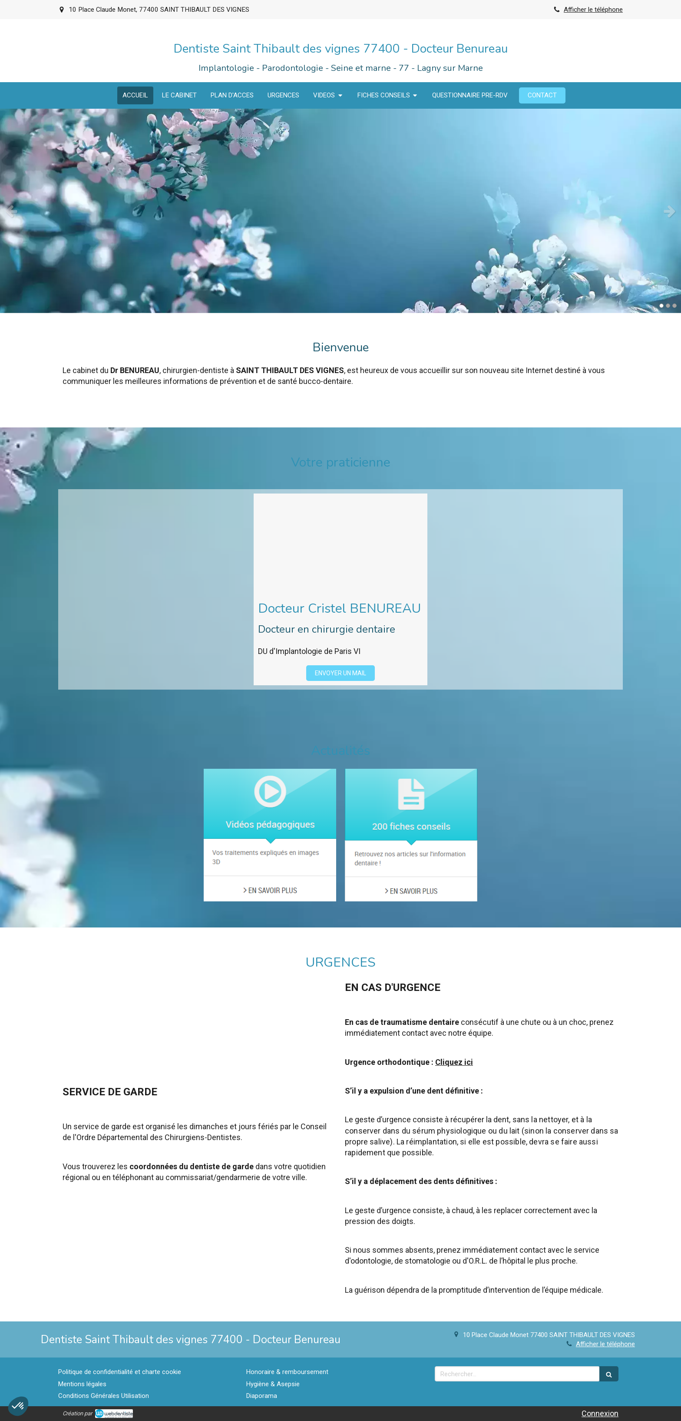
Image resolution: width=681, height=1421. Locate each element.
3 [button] (674, 306)
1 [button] (661, 306)
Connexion (600, 1413)
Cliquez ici (454, 1062)
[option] (340, 211)
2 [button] (668, 306)
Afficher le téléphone (593, 9)
